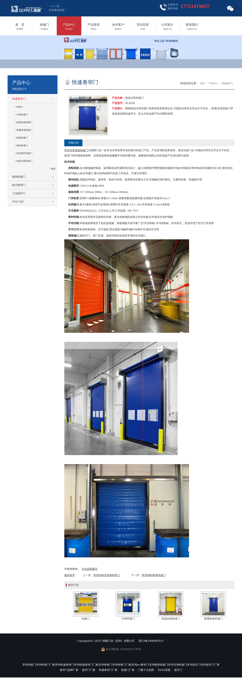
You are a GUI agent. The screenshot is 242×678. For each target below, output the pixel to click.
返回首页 (69, 575)
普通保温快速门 (24, 130)
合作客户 (118, 26)
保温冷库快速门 (24, 161)
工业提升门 (19, 193)
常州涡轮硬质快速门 (154, 575)
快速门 (44, 26)
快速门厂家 (127, 670)
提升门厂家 (88, 670)
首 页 (20, 26)
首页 (202, 83)
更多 (53, 168)
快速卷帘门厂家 (108, 670)
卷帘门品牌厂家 (69, 670)
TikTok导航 (164, 670)
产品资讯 (93, 26)
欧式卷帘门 (19, 185)
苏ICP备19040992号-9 (151, 640)
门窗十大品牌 (146, 670)
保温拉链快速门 (24, 122)
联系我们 (192, 26)
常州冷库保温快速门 (76, 150)
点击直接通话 (89, 569)
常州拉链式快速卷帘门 (106, 575)
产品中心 (69, 26)
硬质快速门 (22, 137)
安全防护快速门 (24, 153)
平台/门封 (18, 201)
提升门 (178, 670)
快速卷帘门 (19, 98)
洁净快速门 (22, 114)
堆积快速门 (22, 145)
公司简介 (167, 26)
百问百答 (142, 26)
